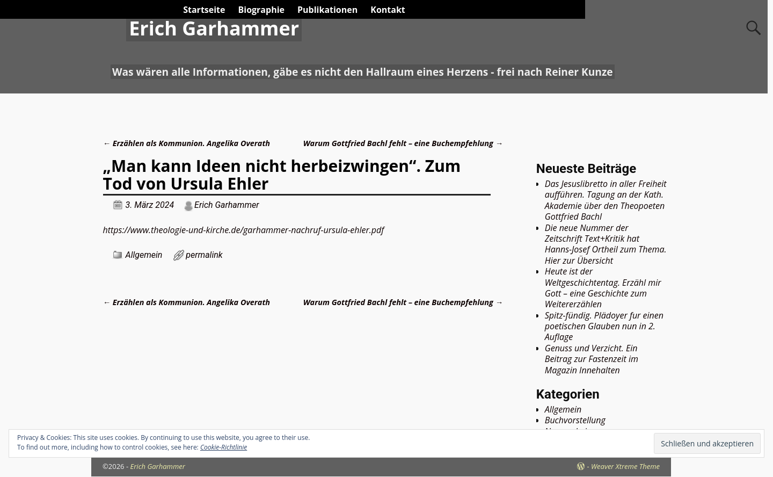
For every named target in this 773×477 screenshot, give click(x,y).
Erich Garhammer (214, 28)
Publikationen (327, 10)
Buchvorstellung (575, 420)
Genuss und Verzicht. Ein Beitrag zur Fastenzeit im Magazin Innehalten (591, 359)
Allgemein (144, 255)
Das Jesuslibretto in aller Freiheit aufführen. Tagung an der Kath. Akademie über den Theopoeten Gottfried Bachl (606, 200)
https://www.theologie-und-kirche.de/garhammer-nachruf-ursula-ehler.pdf (243, 230)
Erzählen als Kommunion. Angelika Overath (186, 143)
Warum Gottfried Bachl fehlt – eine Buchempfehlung (403, 143)
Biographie (261, 10)
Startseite (204, 10)
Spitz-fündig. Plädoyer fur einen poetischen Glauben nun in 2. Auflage (604, 326)
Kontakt (387, 10)
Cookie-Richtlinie (223, 447)
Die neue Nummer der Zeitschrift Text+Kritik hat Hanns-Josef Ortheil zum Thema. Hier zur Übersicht (606, 244)
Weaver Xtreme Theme (625, 466)
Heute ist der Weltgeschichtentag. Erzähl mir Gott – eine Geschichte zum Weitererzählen (603, 287)
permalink (204, 255)
